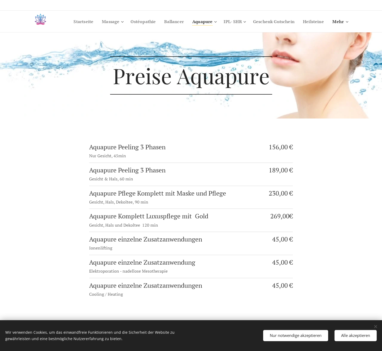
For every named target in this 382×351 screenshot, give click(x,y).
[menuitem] (72, 21)
